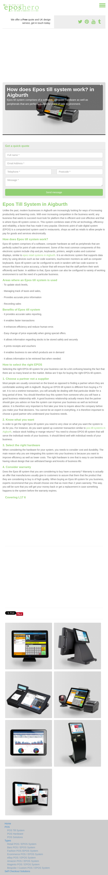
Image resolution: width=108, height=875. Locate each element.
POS (7, 827)
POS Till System (15, 830)
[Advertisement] (54, 57)
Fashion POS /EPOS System (22, 850)
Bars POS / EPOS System (21, 847)
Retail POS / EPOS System (21, 844)
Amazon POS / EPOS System (23, 861)
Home (8, 823)
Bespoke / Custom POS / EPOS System (28, 867)
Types (8, 840)
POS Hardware (15, 833)
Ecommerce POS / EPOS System (25, 854)
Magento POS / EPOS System (23, 864)
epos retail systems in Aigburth (39, 255)
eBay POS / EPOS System (21, 857)
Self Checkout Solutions (17, 871)
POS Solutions (15, 837)
